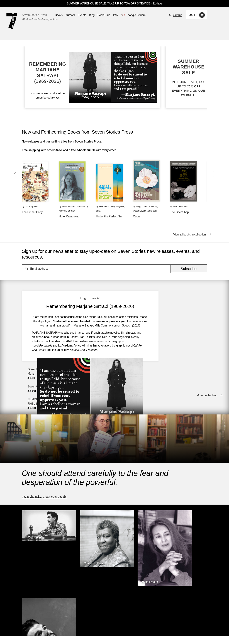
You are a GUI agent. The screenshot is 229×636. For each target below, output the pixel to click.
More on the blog (207, 355)
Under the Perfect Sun (109, 216)
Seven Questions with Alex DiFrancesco (178, 313)
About (98, 617)
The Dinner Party (32, 212)
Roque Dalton (33, 481)
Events (54, 617)
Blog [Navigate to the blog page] (92, 15)
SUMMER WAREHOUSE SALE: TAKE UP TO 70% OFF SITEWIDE (108, 3)
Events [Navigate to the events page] (82, 15)
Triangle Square (94, 577)
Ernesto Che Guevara (181, 521)
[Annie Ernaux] (138, 519)
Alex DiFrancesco (181, 206)
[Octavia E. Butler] (90, 504)
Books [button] (59, 15)
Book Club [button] (104, 15)
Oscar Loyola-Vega (142, 210)
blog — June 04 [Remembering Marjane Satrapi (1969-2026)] (83, 298)
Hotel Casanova (69, 216)
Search (177, 14)
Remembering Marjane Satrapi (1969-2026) (83, 306)
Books (26, 617)
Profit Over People (55, 446)
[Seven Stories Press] (12, 21)
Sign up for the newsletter (71, 628)
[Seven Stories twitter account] (40, 628)
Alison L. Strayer (67, 210)
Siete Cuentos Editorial (162, 577)
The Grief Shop (179, 212)
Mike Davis (104, 206)
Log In (192, 14)
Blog (67, 617)
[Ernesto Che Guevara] (185, 524)
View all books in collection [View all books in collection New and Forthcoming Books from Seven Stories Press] (189, 234)
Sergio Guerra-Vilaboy (146, 206)
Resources (82, 617)
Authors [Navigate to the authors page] (70, 15)
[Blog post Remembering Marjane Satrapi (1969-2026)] (47, 72)
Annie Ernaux (68, 206)
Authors (40, 617)
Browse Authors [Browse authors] (196, 548)
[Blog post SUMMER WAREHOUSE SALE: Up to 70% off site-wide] (188, 77)
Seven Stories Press (34, 14)
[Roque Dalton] (43, 483)
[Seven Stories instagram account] (48, 628)
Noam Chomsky (31, 446)
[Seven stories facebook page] (32, 628)
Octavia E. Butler (83, 502)
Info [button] (115, 15)
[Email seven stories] (23, 628)
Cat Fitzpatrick (31, 206)
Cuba (136, 216)
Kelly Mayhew (117, 206)
